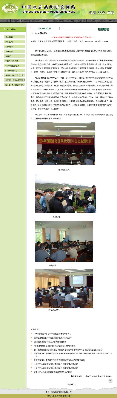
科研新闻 (9, 42)
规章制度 (35, 21)
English (112, 21)
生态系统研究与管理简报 (15, 80)
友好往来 (9, 51)
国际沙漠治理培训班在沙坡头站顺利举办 (50, 342)
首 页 (5, 21)
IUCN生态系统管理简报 (14, 85)
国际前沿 (9, 47)
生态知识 (81, 21)
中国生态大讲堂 (11, 61)
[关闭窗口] (72, 384)
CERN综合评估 (11, 71)
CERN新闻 (25, 21)
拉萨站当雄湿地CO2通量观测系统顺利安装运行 (53, 338)
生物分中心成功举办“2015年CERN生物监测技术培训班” (56, 364)
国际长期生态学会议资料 (15, 75)
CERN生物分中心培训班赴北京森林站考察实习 (52, 334)
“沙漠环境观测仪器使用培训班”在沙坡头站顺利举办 (54, 346)
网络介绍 (15, 21)
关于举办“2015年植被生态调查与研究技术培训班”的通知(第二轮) (59, 360)
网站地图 (67, 396)
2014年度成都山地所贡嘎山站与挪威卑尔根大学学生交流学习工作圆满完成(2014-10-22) (68, 350)
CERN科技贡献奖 (12, 66)
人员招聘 (91, 21)
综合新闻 (9, 37)
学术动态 (71, 21)
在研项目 (46, 21)
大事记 (8, 56)
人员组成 (101, 21)
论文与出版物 (58, 21)
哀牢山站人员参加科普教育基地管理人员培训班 (53, 372)
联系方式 (58, 396)
